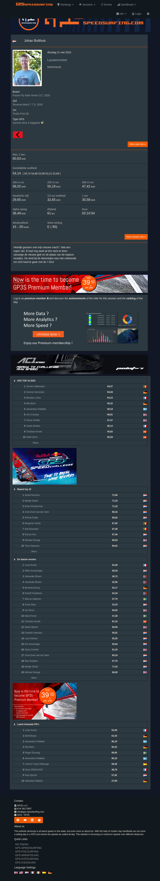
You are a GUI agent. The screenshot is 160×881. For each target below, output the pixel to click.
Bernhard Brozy (32, 587)
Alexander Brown (33, 576)
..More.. (32, 443)
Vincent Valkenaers (35, 386)
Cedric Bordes (33, 426)
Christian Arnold (34, 431)
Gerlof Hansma (32, 495)
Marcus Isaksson (33, 599)
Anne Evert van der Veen (37, 512)
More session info (136, 237)
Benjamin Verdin (33, 523)
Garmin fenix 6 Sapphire (26, 122)
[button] (65, 4)
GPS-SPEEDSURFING (28, 847)
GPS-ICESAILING (25, 862)
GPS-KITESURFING (27, 858)
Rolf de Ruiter (31, 517)
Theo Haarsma (32, 546)
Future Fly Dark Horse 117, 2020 (31, 95)
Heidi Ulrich (31, 437)
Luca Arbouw (31, 638)
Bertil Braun (30, 736)
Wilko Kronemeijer (33, 570)
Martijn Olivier (31, 501)
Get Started (21, 844)
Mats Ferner (31, 616)
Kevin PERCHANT (34, 769)
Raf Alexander (31, 529)
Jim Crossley (32, 414)
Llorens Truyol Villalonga (37, 764)
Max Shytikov (31, 661)
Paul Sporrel (31, 775)
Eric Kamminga (32, 644)
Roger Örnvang (32, 752)
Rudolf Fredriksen (33, 593)
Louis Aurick (31, 565)
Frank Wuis (30, 604)
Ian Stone (29, 610)
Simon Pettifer (33, 420)
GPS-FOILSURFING (27, 851)
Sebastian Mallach (34, 781)
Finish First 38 (21, 113)
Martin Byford (31, 627)
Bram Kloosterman (34, 506)
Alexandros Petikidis (36, 409)
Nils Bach (31, 403)
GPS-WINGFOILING (27, 855)
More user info (138, 144)
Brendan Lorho (33, 397)
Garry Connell (31, 649)
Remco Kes (30, 534)
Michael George (32, 540)
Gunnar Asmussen (35, 392)
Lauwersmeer (57, 60)
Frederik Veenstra (33, 633)
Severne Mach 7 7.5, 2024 (28, 104)
